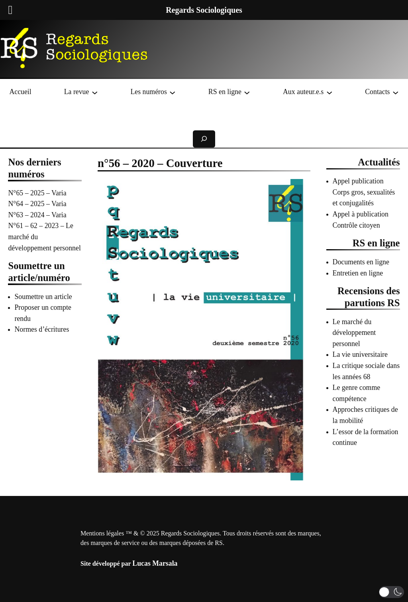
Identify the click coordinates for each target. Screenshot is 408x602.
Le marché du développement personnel (354, 333)
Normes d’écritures (41, 329)
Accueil (20, 92)
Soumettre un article (43, 297)
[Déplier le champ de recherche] (204, 139)
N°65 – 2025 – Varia (37, 193)
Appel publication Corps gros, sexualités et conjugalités (364, 192)
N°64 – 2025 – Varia (37, 204)
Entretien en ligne (358, 273)
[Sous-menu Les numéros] (172, 92)
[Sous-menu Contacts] (395, 92)
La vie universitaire (360, 354)
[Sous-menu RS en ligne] (247, 92)
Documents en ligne (361, 262)
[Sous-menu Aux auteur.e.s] (329, 92)
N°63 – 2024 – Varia (37, 215)
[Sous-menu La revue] (95, 92)
